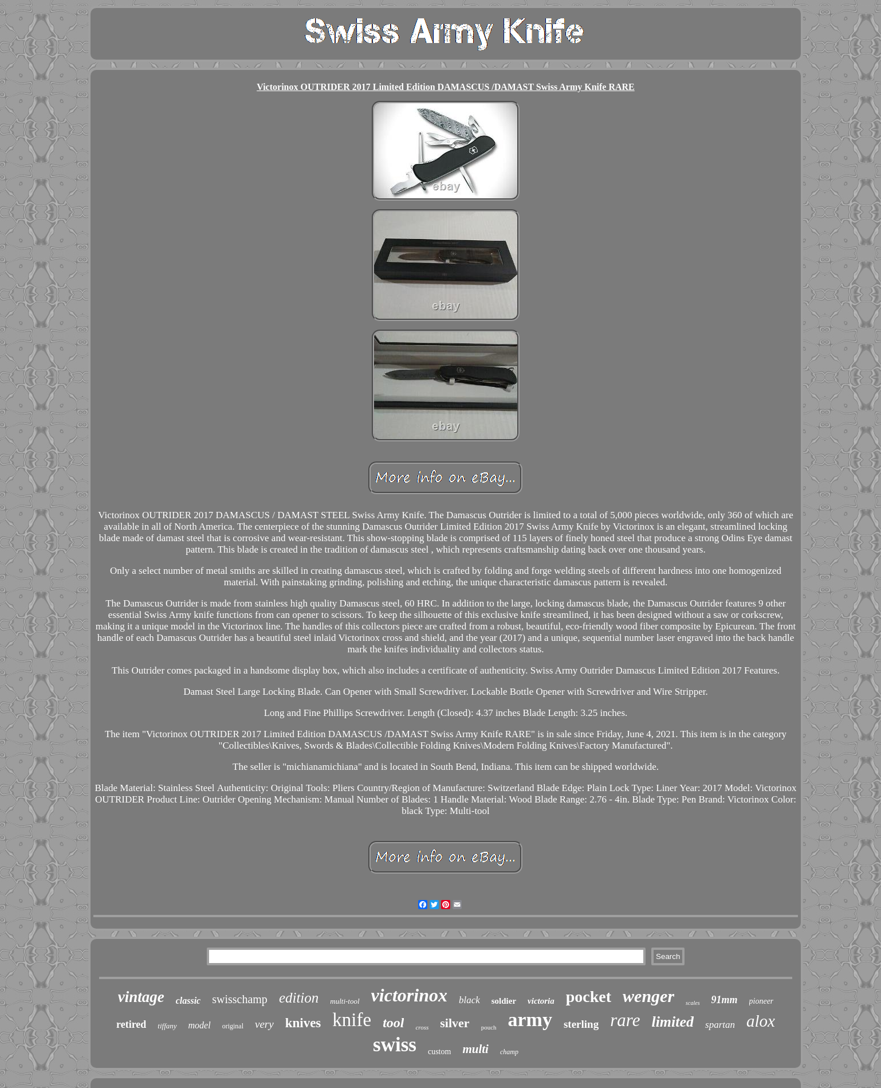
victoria (541, 1000)
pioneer (761, 1001)
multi (475, 1049)
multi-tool (344, 1001)
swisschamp (240, 999)
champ (509, 1052)
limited (672, 1021)
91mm (724, 999)
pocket (588, 996)
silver (454, 1023)
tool (393, 1022)
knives (303, 1023)
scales (692, 1003)
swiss (394, 1045)
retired (131, 1024)
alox (760, 1021)
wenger (648, 996)
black (469, 1000)
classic (188, 1000)
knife (351, 1019)
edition (298, 997)
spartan (720, 1024)
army (530, 1019)
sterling (581, 1024)
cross (421, 1027)
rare (625, 1020)
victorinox (409, 995)
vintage (141, 996)
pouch (489, 1027)
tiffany (167, 1026)
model (199, 1025)
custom (439, 1051)
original (232, 1026)
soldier (503, 1000)
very (264, 1024)
